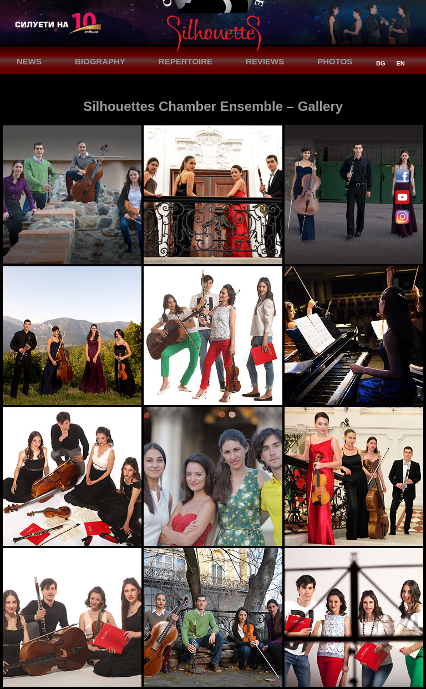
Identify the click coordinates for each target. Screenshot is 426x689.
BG (381, 63)
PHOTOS (334, 61)
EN (401, 63)
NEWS (29, 61)
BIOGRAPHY (100, 61)
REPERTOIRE (185, 61)
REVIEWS (265, 61)
